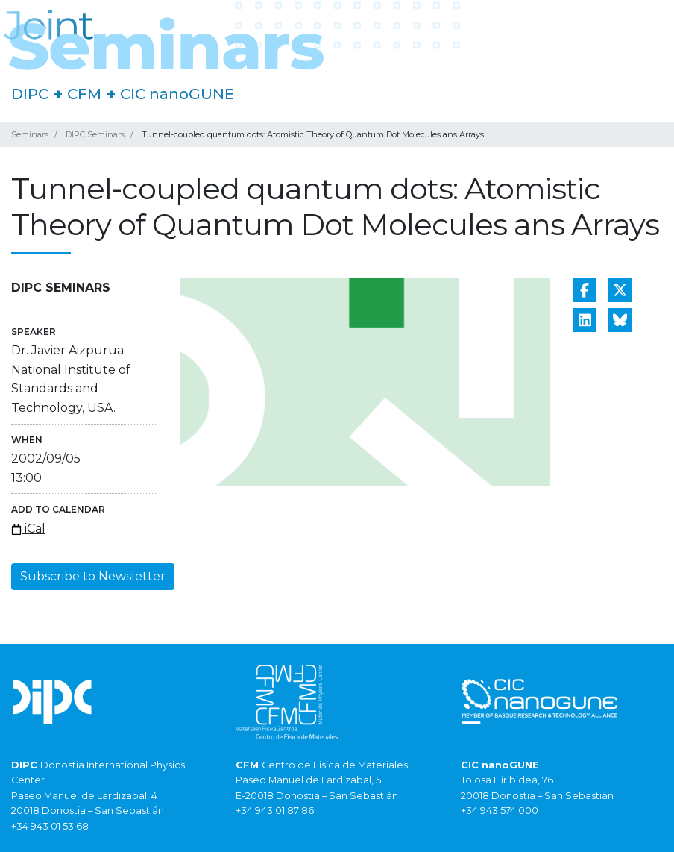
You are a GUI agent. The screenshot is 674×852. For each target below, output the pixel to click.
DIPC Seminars (95, 134)
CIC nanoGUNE (177, 94)
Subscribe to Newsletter (93, 576)
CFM (84, 94)
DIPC (29, 94)
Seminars (29, 134)
